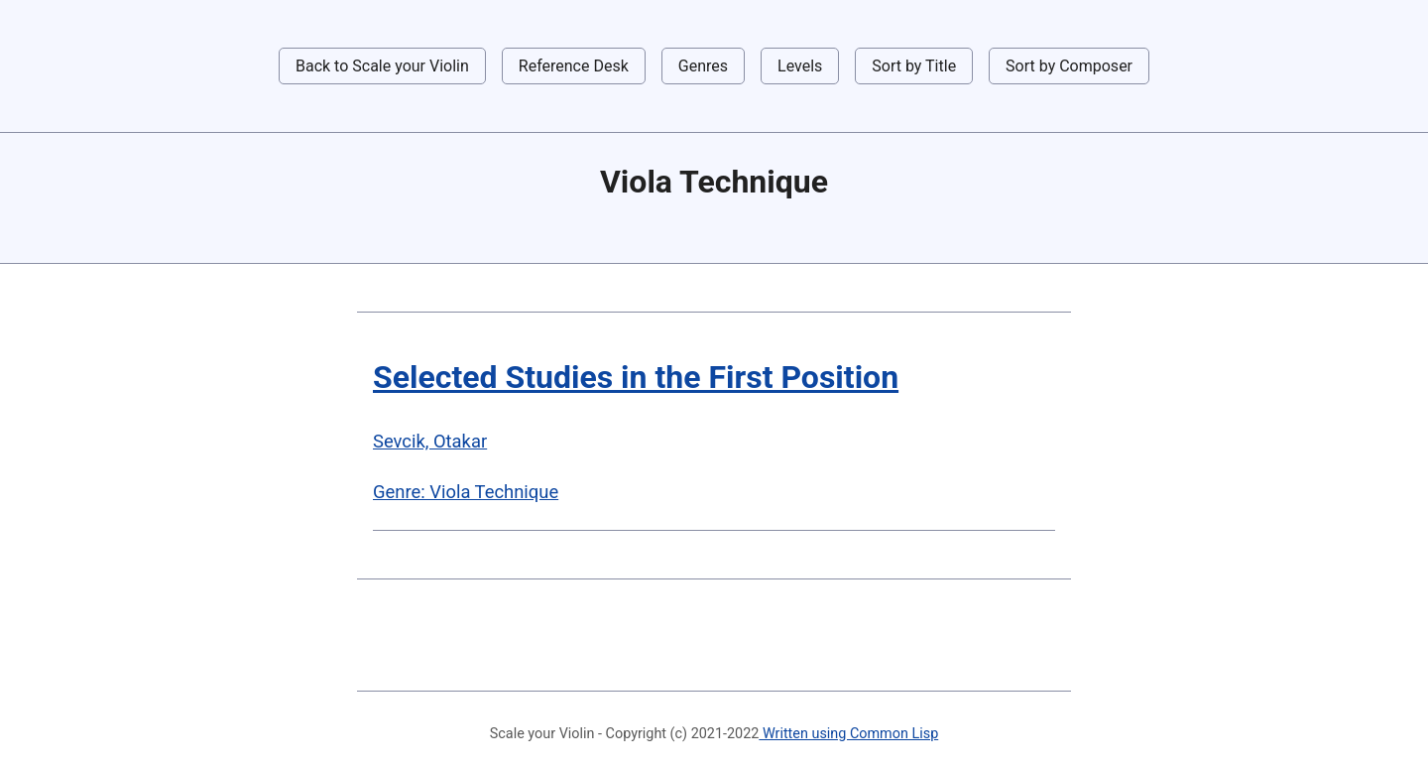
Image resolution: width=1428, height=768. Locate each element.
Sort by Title (914, 66)
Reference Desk (574, 66)
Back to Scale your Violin (382, 66)
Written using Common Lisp (848, 733)
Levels (799, 66)
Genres (703, 66)
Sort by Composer (1069, 66)
